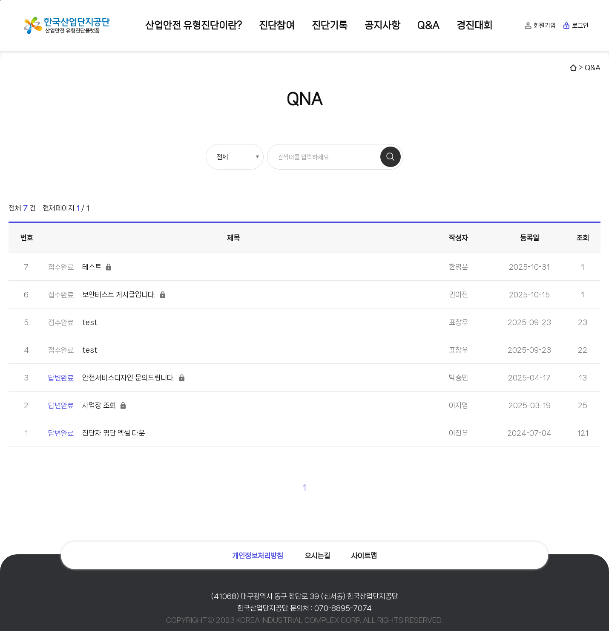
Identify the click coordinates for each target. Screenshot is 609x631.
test (73, 322)
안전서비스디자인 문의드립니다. (117, 378)
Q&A (428, 25)
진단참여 (277, 25)
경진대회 (474, 25)
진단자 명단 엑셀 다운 (96, 433)
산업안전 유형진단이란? (193, 25)
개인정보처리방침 (257, 555)
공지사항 (382, 25)
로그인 (576, 25)
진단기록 (330, 25)
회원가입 (540, 25)
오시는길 (317, 555)
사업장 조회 (87, 405)
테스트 (80, 267)
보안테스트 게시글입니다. (107, 295)
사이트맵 (364, 555)
